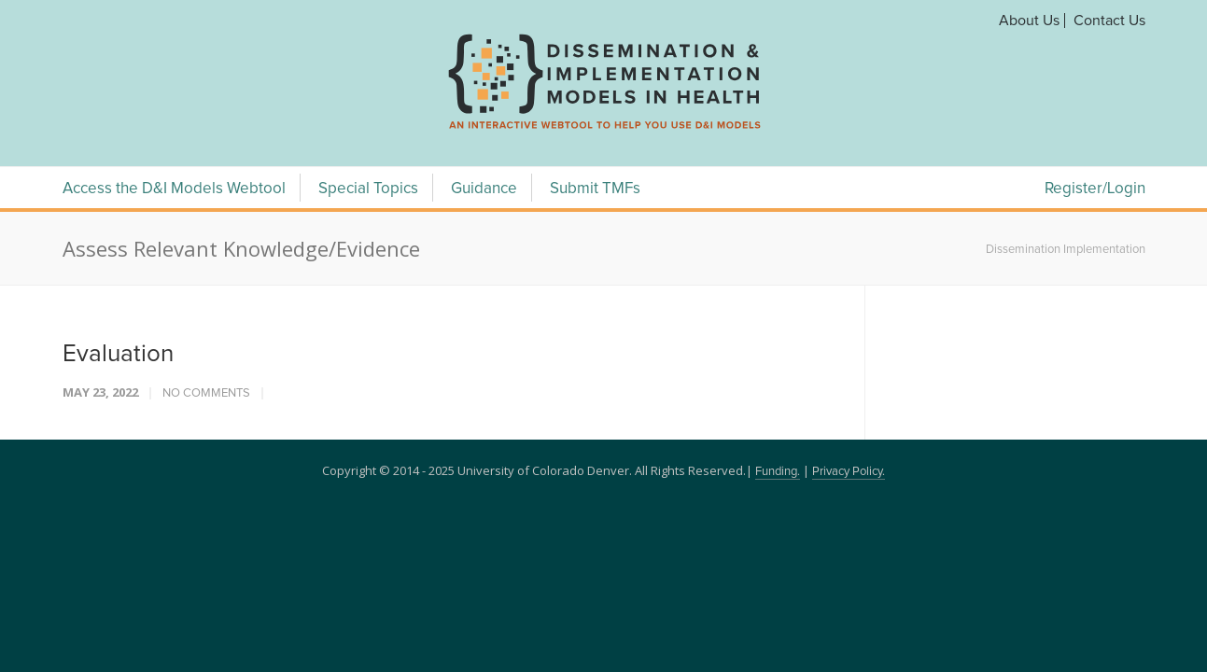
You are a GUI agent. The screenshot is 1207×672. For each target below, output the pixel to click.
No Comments (206, 393)
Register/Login (1095, 189)
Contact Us (1109, 20)
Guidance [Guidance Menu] (484, 189)
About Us (1029, 20)
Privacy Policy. (848, 472)
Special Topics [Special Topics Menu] (368, 189)
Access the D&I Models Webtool (174, 189)
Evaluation (118, 354)
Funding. (777, 472)
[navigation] (604, 129)
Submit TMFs (595, 189)
